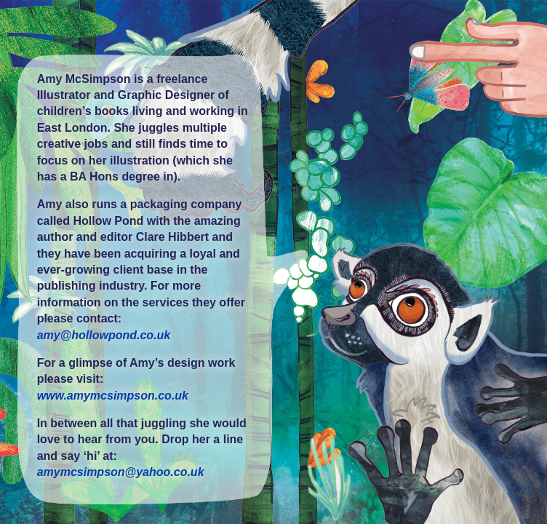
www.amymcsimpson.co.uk (112, 395)
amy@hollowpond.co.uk (104, 335)
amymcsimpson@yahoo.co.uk (120, 472)
